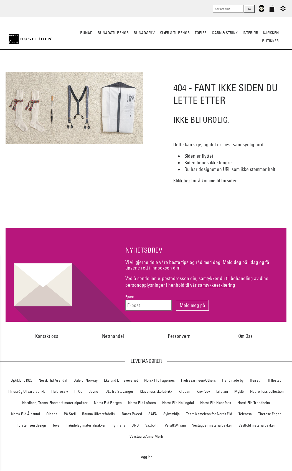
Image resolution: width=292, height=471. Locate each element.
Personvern (179, 336)
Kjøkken (271, 32)
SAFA (152, 413)
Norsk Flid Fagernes (159, 380)
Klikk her (181, 180)
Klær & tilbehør (175, 32)
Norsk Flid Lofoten (142, 402)
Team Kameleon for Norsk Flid (209, 413)
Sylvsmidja (171, 413)
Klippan (184, 391)
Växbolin (151, 425)
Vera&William (175, 425)
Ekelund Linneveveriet (121, 380)
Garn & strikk (225, 32)
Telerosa (245, 413)
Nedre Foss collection (267, 391)
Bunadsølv (144, 32)
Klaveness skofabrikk (156, 391)
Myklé (239, 391)
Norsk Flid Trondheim (253, 402)
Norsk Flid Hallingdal (178, 402)
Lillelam (222, 391)
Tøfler (201, 32)
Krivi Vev (203, 391)
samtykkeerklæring (216, 285)
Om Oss (245, 336)
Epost (129, 297)
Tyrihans (118, 425)
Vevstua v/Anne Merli (146, 436)
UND (135, 425)
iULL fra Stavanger (119, 391)
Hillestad (274, 380)
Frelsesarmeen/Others (198, 380)
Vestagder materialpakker (212, 425)
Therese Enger (269, 413)
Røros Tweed (132, 413)
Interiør (250, 32)
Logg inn (146, 456)
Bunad (86, 32)
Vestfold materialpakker (256, 425)
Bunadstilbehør (113, 32)
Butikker (270, 40)
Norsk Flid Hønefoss (215, 402)
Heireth (255, 380)
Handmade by (232, 380)
